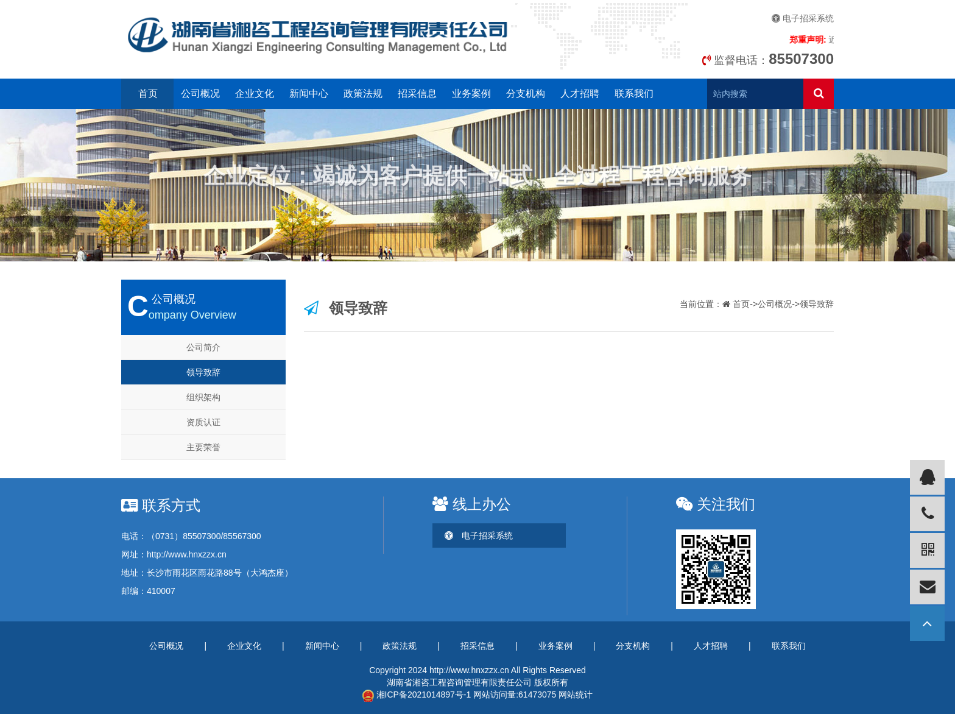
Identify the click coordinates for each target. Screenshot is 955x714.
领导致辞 (203, 372)
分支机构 (525, 93)
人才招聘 (579, 93)
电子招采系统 (803, 18)
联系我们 (634, 93)
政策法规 (363, 93)
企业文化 (254, 93)
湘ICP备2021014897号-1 (416, 694)
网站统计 (576, 694)
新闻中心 (308, 93)
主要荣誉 (203, 447)
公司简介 (203, 347)
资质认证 (203, 422)
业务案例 (471, 93)
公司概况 (200, 93)
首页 (148, 93)
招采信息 (417, 93)
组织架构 (203, 397)
